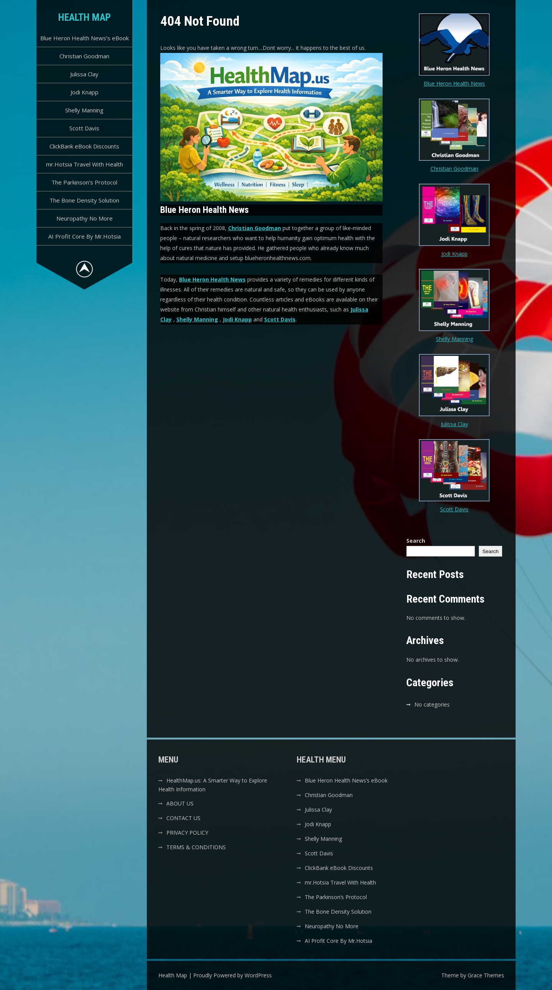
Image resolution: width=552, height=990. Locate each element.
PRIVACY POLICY (187, 832)
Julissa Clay (84, 74)
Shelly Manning (84, 110)
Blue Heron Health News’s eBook (84, 38)
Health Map (84, 17)
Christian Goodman (84, 56)
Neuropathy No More (84, 218)
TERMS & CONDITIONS (196, 847)
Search (415, 540)
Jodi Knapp (85, 92)
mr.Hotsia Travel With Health (84, 164)
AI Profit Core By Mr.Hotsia (84, 236)
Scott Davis (84, 128)
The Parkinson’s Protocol (84, 182)
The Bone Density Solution (84, 200)
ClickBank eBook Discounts (84, 146)
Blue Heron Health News (212, 279)
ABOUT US (180, 803)
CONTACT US (183, 818)
